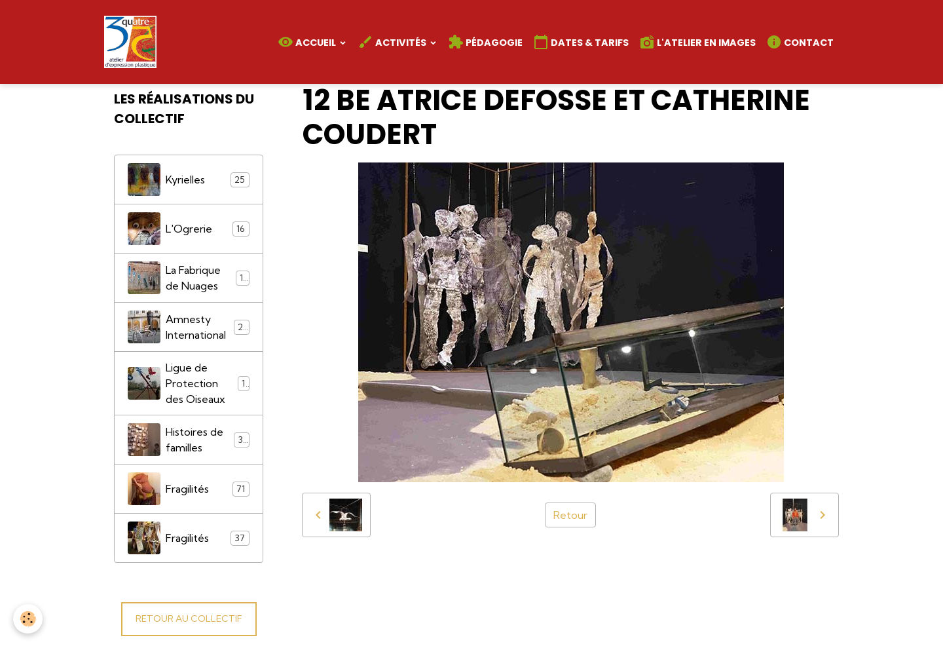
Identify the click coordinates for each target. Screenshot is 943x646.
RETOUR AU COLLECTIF (189, 618)
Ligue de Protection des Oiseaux (189, 383)
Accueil (308, 42)
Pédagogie (485, 42)
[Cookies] (28, 619)
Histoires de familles (189, 439)
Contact (800, 42)
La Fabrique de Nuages (189, 277)
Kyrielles (189, 179)
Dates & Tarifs (581, 42)
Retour (570, 515)
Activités (393, 42)
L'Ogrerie (189, 228)
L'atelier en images (697, 42)
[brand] (133, 42)
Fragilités (189, 488)
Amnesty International (189, 327)
